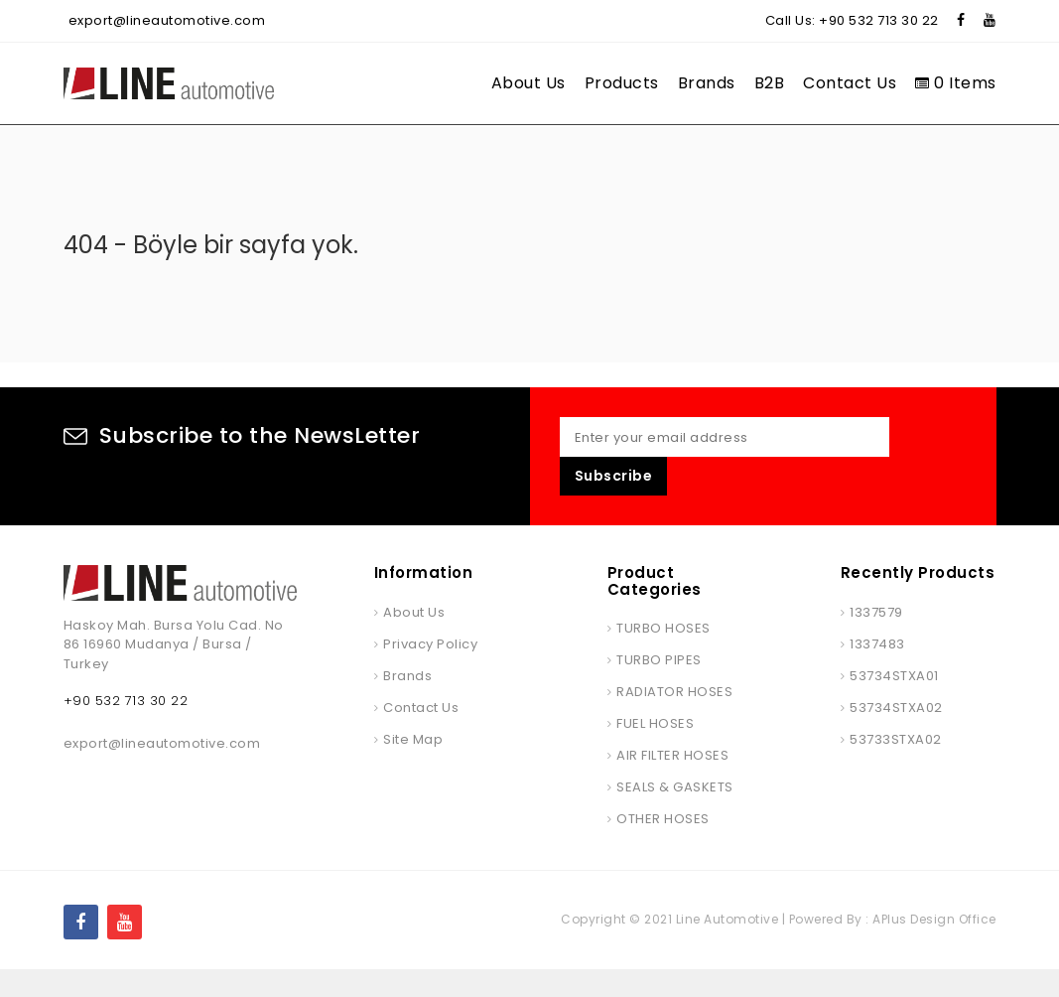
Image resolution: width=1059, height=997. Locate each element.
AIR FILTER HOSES (672, 783)
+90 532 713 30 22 (879, 20)
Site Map (413, 767)
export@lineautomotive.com (167, 20)
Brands (706, 82)
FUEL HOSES (655, 751)
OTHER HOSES (663, 846)
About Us (528, 82)
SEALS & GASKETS (674, 814)
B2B (769, 82)
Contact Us (849, 82)
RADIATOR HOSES (674, 719)
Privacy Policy (430, 671)
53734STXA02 (896, 735)
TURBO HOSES (663, 655)
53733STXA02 (896, 767)
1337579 (876, 640)
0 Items (955, 82)
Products (622, 82)
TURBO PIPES (659, 687)
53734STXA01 (894, 703)
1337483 (877, 671)
